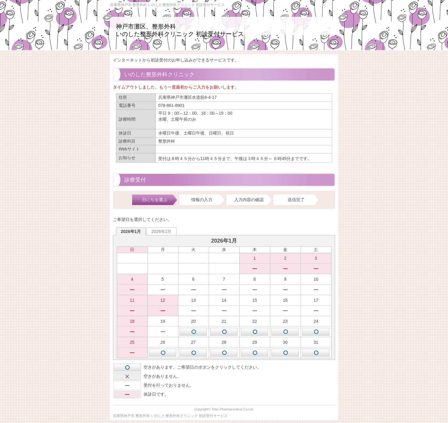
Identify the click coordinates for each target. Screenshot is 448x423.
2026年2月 (162, 231)
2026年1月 (131, 231)
